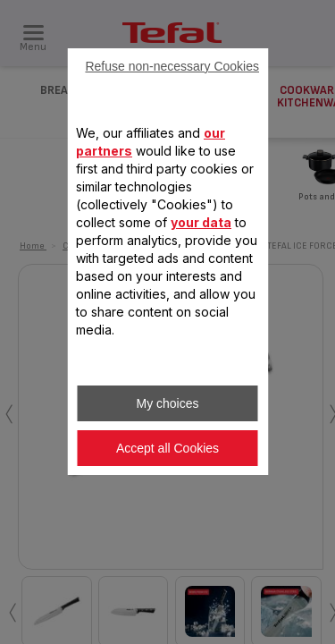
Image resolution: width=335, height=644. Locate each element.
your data (201, 222)
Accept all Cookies (167, 448)
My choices (167, 403)
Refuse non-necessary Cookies (172, 66)
